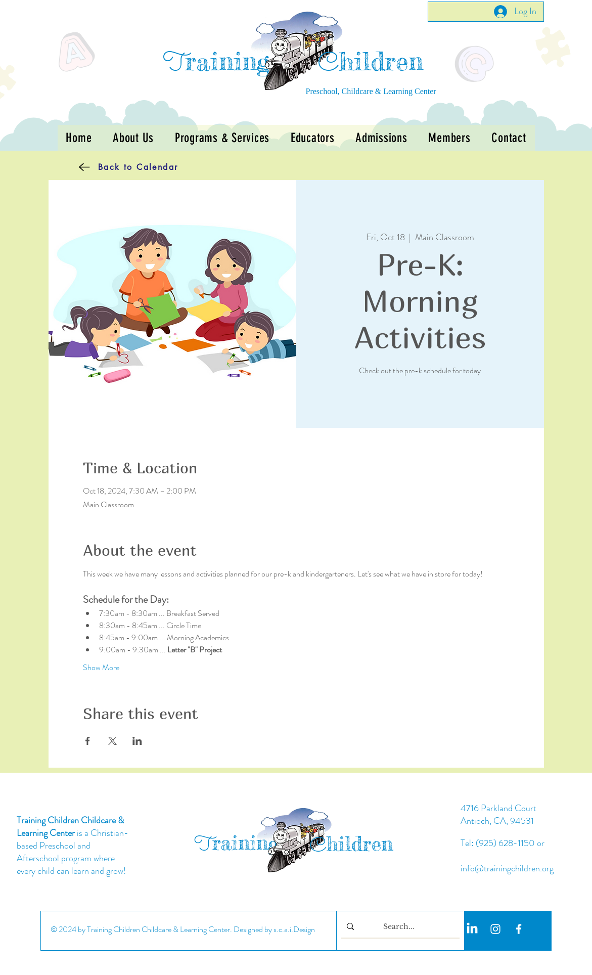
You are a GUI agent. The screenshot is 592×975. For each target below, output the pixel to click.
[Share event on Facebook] (88, 741)
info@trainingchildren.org (507, 868)
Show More (101, 667)
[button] (222, 138)
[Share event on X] (112, 741)
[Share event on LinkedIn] (137, 741)
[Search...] (399, 927)
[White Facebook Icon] (518, 929)
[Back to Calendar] (113, 167)
